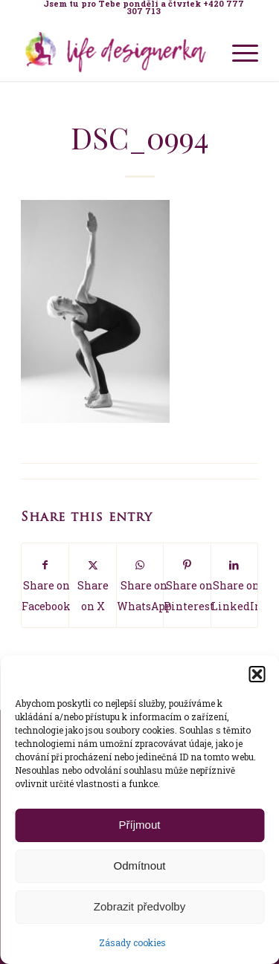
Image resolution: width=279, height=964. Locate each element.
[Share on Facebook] (45, 585)
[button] (256, 674)
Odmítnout (139, 865)
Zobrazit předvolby (139, 906)
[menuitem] (143, 7)
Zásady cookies (132, 942)
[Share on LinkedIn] (234, 585)
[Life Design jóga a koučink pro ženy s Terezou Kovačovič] (116, 51)
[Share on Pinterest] (187, 585)
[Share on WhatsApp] (140, 585)
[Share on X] (92, 585)
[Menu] (237, 51)
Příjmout (140, 824)
